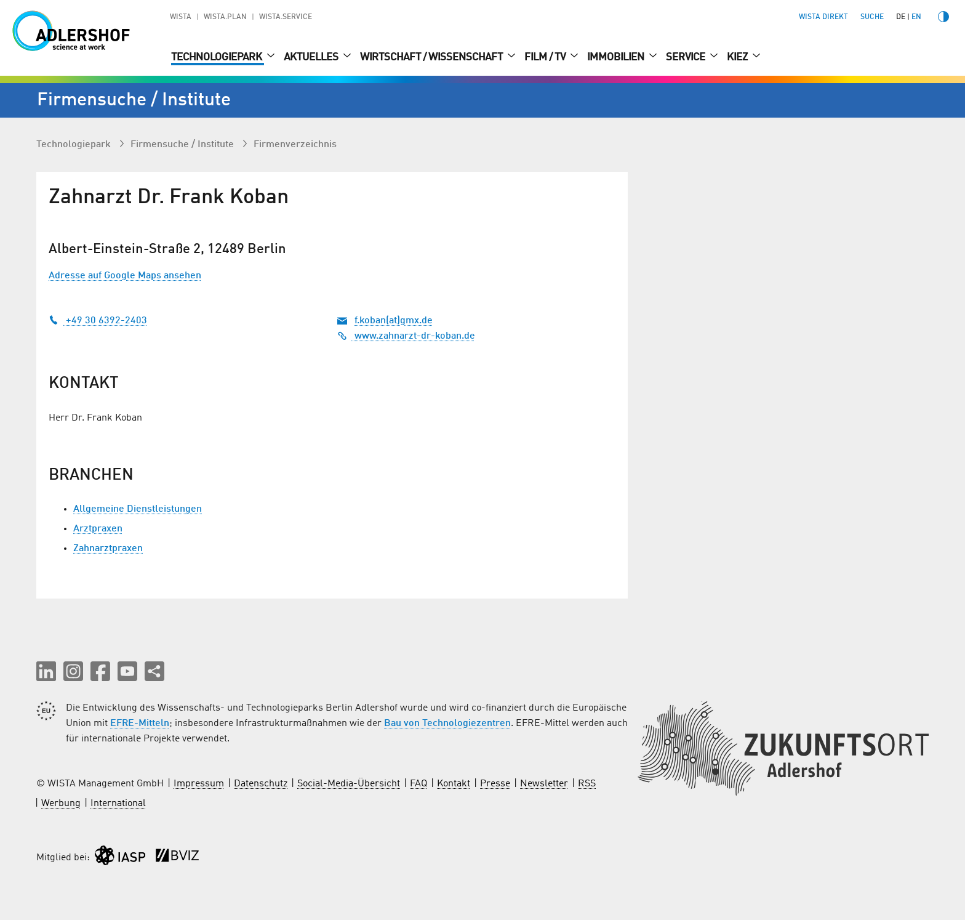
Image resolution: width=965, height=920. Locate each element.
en (916, 17)
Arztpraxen (97, 529)
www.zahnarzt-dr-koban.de (406, 336)
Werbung (61, 804)
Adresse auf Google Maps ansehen (125, 276)
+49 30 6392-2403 (98, 321)
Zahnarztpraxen (108, 549)
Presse (495, 784)
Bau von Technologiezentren (447, 723)
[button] (46, 671)
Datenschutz (260, 784)
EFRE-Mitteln (139, 723)
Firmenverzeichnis (295, 145)
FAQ (418, 784)
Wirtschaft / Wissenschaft (432, 57)
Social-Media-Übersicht (348, 784)
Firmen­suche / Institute (183, 145)
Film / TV (545, 57)
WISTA (180, 17)
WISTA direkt (823, 17)
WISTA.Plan (225, 17)
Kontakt (453, 784)
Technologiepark (217, 57)
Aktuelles (312, 57)
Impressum (199, 784)
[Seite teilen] (154, 671)
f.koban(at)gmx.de (393, 321)
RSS (587, 784)
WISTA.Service (285, 17)
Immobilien (616, 57)
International (118, 804)
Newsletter (544, 784)
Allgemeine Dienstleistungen (137, 509)
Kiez (738, 57)
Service (686, 57)
